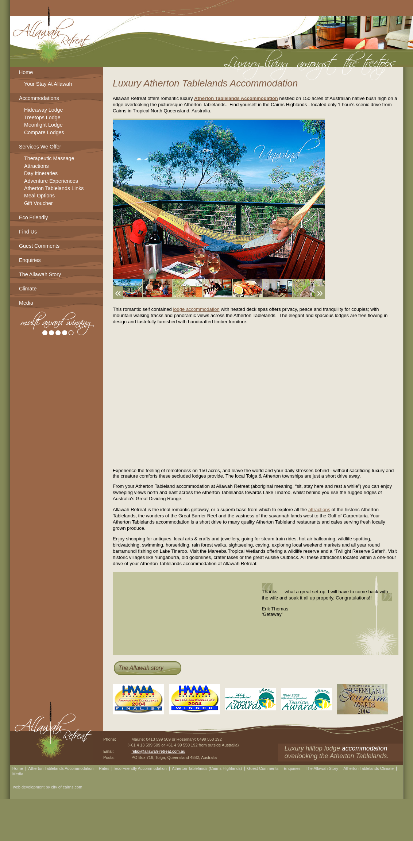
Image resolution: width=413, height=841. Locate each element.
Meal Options (39, 196)
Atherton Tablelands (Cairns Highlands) (207, 768)
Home (26, 72)
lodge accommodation (196, 309)
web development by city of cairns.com (47, 787)
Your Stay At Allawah (48, 84)
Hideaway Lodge (43, 110)
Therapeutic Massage (49, 159)
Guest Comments (39, 246)
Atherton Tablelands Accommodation (236, 98)
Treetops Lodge (42, 118)
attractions (319, 509)
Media (26, 303)
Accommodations (39, 98)
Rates (104, 768)
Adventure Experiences (51, 181)
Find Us (28, 232)
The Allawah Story (40, 274)
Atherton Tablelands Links (54, 188)
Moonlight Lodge (43, 125)
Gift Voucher (38, 203)
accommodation (364, 748)
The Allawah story (140, 668)
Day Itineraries (41, 173)
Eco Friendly (33, 217)
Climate (27, 289)
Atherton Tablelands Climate (368, 768)
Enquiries (30, 260)
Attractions (36, 166)
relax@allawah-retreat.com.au (158, 751)
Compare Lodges (44, 133)
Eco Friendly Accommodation (141, 768)
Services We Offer (40, 147)
